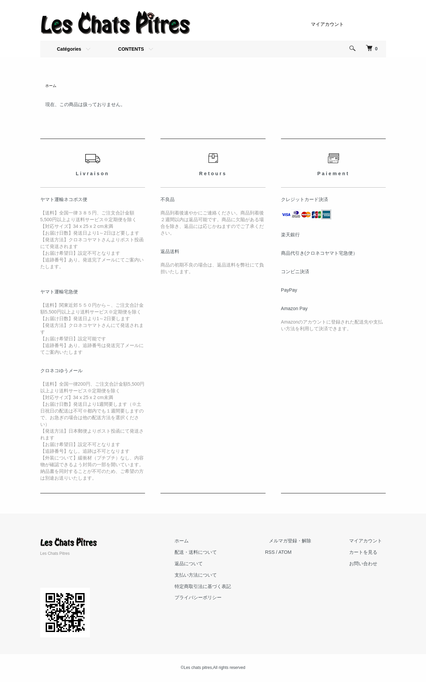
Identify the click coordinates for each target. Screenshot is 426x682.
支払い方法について (215, 575)
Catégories (69, 49)
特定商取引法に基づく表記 (222, 587)
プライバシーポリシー (217, 598)
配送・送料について (215, 552)
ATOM (300, 552)
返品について (208, 564)
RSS (285, 552)
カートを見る (367, 552)
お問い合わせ (367, 564)
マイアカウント (327, 24)
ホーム (51, 86)
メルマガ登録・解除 (302, 541)
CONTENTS (131, 49)
